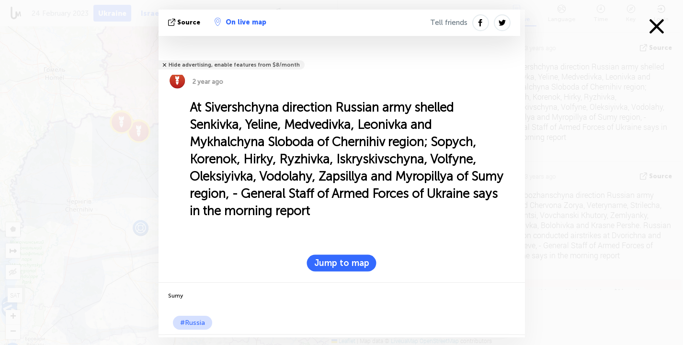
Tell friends (448, 22)
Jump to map (341, 263)
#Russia (192, 323)
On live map (240, 22)
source (185, 22)
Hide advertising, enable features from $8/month (234, 65)
